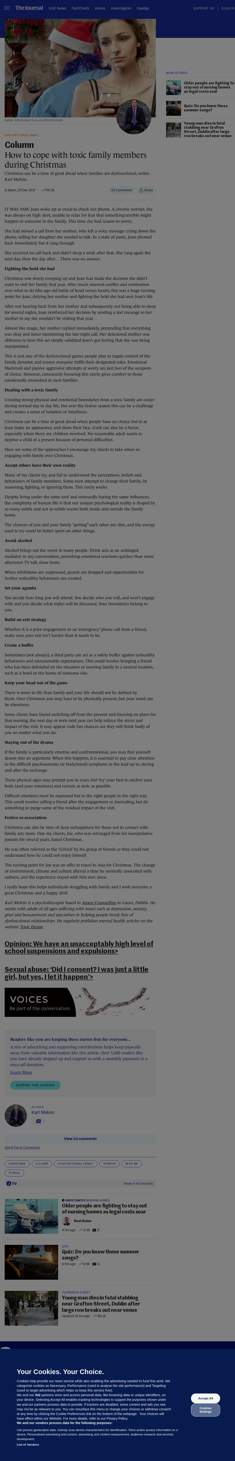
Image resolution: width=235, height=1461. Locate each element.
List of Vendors (28, 1444)
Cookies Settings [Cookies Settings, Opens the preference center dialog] (206, 1409)
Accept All (205, 1398)
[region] (117, 1405)
